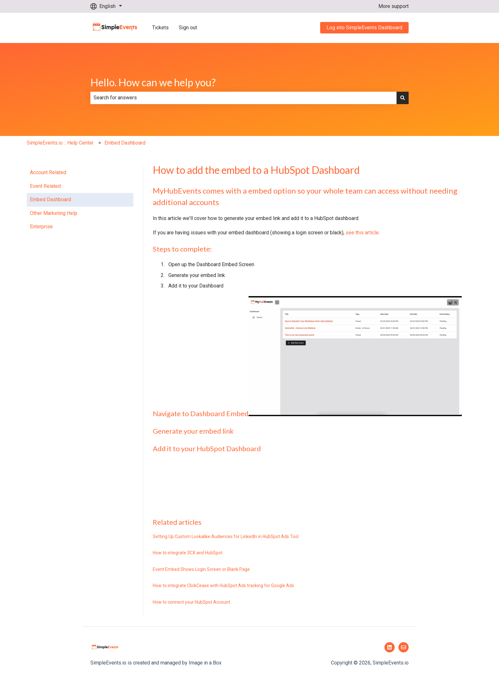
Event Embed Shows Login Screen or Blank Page (201, 569)
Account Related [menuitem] (48, 172)
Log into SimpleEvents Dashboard (364, 28)
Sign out (188, 28)
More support (393, 6)
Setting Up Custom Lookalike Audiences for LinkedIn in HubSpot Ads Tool (226, 536)
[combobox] (243, 98)
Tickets (160, 28)
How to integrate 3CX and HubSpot (187, 552)
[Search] (403, 98)
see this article (362, 233)
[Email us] (403, 647)
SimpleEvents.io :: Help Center (60, 143)
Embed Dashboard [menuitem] (50, 199)
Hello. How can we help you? (153, 82)
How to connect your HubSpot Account (191, 602)
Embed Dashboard (124, 143)
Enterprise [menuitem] (41, 227)
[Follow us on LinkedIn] (389, 647)
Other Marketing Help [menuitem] (53, 213)
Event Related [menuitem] (45, 186)
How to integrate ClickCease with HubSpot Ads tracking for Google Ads (223, 585)
